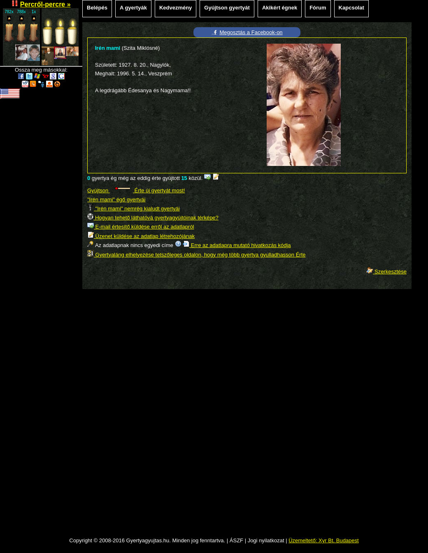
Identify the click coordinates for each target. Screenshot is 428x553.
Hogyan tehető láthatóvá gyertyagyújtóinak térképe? (153, 218)
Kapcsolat (351, 8)
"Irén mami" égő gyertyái (116, 199)
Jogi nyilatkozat (266, 540)
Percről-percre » (45, 4)
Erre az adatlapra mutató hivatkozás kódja (237, 245)
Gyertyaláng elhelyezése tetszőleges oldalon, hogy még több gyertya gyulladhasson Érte (196, 255)
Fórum (317, 8)
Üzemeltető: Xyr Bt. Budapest (323, 540)
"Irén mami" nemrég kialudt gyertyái (133, 208)
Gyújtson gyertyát (227, 8)
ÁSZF (236, 540)
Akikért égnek (279, 8)
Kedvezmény (175, 8)
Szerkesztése (386, 271)
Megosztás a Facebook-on (250, 32)
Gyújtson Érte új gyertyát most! (136, 190)
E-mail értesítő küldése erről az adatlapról (140, 227)
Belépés (97, 8)
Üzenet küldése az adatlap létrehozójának (141, 236)
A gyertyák (133, 8)
